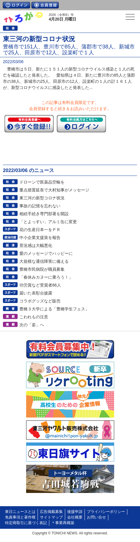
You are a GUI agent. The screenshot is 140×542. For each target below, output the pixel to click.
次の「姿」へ (31, 324)
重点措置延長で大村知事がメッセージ (54, 190)
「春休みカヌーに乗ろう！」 (46, 277)
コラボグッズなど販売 (39, 301)
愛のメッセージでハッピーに (46, 253)
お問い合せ (96, 517)
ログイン (16, 5)
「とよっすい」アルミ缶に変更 (48, 221)
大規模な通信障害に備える (44, 261)
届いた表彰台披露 (35, 293)
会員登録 (45, 5)
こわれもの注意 (33, 316)
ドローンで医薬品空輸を (42, 182)
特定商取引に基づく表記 (26, 523)
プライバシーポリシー (106, 512)
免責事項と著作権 (20, 517)
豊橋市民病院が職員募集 (42, 269)
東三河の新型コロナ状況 (42, 198)
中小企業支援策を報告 (39, 237)
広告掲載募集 (51, 512)
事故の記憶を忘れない (39, 205)
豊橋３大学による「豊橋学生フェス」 (54, 309)
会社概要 (74, 517)
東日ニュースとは (20, 512)
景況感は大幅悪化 (35, 245)
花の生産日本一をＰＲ (39, 229)
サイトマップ (51, 517)
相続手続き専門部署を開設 (44, 213)
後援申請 (74, 512)
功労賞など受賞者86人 (40, 285)
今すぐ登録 (29, 123)
